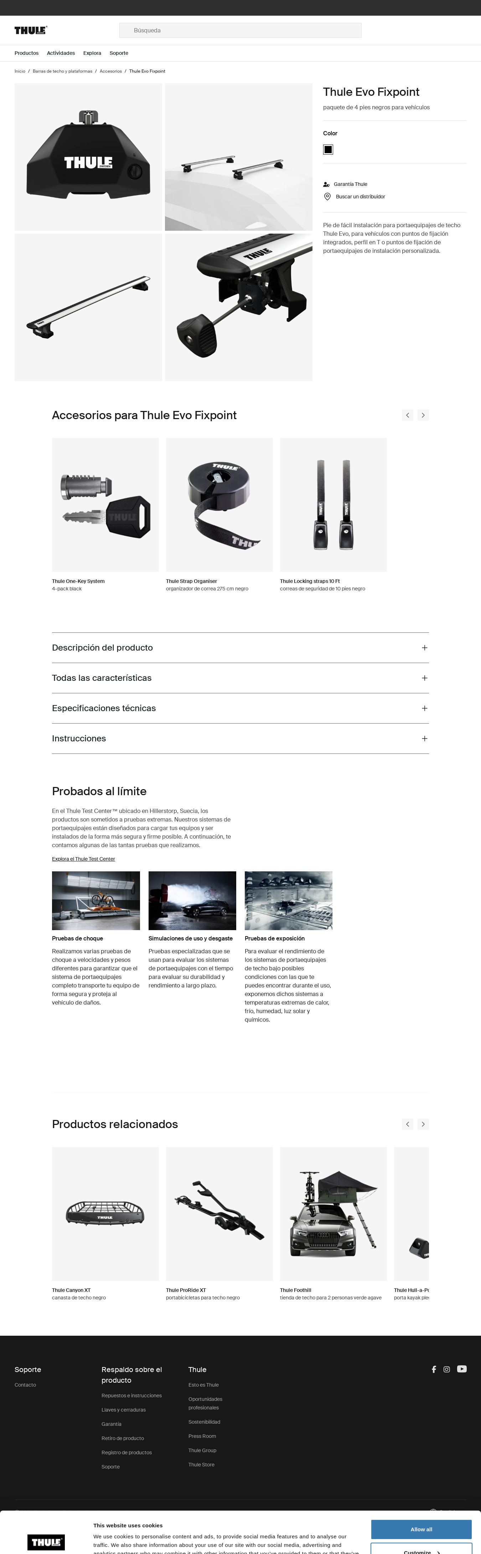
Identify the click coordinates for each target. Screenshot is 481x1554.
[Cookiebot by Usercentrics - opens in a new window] (46, 1540)
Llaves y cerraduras (124, 1410)
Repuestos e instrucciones (132, 1395)
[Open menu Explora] (96, 53)
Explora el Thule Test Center (83, 859)
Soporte (111, 1467)
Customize (422, 1511)
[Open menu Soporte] (123, 53)
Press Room (202, 1436)
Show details (109, 1540)
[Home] (67, 30)
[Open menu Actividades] (65, 53)
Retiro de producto (123, 1438)
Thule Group (202, 1450)
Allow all (422, 1488)
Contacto (25, 1385)
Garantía (111, 1424)
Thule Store (201, 1464)
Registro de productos (127, 1452)
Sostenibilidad (204, 1422)
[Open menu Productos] (31, 53)
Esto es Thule (203, 1385)
